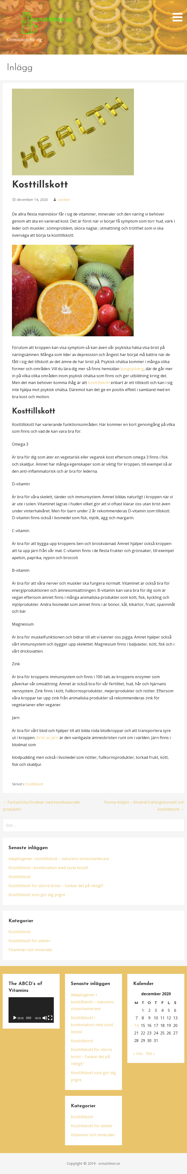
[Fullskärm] (50, 1017)
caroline (63, 199)
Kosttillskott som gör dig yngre (37, 894)
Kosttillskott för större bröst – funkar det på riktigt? (56, 885)
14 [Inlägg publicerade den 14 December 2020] (136, 1025)
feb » (150, 1053)
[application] (31, 1010)
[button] (179, 11)
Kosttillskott (34, 784)
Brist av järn (47, 737)
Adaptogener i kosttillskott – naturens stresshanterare (59, 858)
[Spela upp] (14, 1017)
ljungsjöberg (132, 368)
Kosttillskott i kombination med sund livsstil (48, 867)
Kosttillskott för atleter (29, 940)
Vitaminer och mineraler (31, 949)
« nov (138, 1053)
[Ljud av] (44, 1017)
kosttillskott (99, 382)
